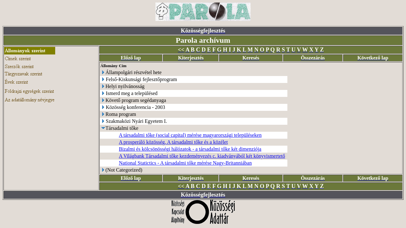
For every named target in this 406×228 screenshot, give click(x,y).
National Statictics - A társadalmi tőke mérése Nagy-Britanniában (185, 163)
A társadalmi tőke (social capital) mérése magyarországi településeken (190, 135)
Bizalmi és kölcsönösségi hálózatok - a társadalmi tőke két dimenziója (190, 149)
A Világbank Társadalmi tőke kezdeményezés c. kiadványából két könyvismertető (202, 156)
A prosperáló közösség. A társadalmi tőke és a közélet (173, 142)
